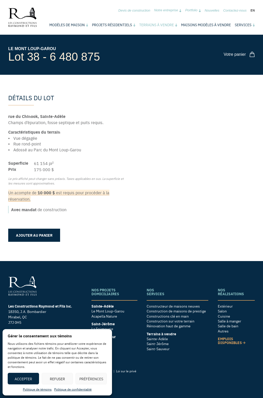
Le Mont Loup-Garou (32, 49)
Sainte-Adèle (157, 339)
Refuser (57, 378)
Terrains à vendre (156, 24)
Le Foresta (99, 342)
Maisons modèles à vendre (206, 24)
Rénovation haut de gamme (169, 326)
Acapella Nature (104, 316)
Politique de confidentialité (73, 389)
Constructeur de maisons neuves (173, 306)
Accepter (23, 378)
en (252, 10)
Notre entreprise (166, 10)
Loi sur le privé (126, 371)
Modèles (67, 24)
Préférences (91, 378)
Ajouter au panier (34, 235)
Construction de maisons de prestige (176, 311)
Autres (223, 331)
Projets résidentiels (112, 24)
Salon (222, 311)
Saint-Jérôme (158, 344)
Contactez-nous (235, 10)
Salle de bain (228, 326)
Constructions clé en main (168, 316)
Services (243, 24)
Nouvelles (212, 10)
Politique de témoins (37, 389)
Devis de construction (134, 10)
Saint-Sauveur (158, 349)
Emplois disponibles (232, 341)
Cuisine (224, 316)
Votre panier (239, 54)
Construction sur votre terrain (170, 321)
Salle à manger (229, 321)
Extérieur (225, 306)
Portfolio (191, 10)
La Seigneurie (102, 329)
